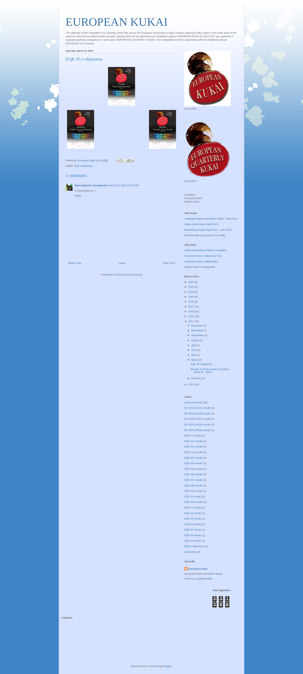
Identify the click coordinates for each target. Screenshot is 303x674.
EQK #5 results (192, 518)
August (195, 340)
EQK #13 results (193, 457)
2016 (191, 311)
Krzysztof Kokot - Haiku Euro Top (202, 255)
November (197, 330)
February (196, 378)
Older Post (169, 263)
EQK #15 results (193, 468)
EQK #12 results (193, 452)
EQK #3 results (192, 507)
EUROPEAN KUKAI (117, 21)
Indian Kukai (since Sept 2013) (201, 224)
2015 (191, 316)
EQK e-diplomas (83, 165)
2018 (191, 301)
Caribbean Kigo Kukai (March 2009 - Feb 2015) (210, 218)
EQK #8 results (192, 535)
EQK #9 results (192, 540)
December (197, 325)
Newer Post (74, 263)
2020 (191, 291)
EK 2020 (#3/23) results (197, 418)
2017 (191, 306)
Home (122, 263)
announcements (193, 402)
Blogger (167, 666)
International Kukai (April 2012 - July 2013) (208, 229)
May (194, 355)
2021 (191, 286)
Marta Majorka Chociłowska (91, 185)
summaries (190, 551)
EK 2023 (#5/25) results (197, 430)
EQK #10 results (193, 441)
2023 (191, 282)
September (197, 335)
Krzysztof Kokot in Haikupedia (201, 261)
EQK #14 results (193, 463)
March (195, 359)
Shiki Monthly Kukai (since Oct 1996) (204, 235)
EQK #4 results (192, 513)
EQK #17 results (193, 479)
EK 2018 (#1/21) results (197, 407)
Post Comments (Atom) (129, 274)
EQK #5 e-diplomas (201, 364)
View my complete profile (198, 578)
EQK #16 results (193, 474)
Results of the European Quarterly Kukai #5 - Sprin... (210, 371)
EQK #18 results (193, 485)
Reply (78, 195)
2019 (191, 296)
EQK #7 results (192, 529)
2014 (191, 321)
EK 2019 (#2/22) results (197, 413)
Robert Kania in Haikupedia (199, 266)
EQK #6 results (192, 524)
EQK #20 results (193, 502)
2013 (191, 384)
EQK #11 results (193, 446)
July (194, 345)
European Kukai (197, 568)
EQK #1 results (192, 435)
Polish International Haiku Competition (205, 250)
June (194, 350)
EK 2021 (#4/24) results (197, 424)
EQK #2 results (192, 496)
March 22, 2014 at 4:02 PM (124, 185)
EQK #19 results (193, 490)
